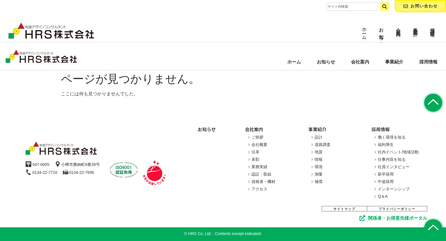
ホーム (294, 61)
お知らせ (326, 61)
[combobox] (352, 6)
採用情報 (428, 61)
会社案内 (360, 61)
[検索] (384, 6)
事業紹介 (394, 61)
